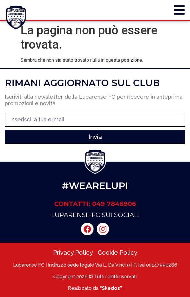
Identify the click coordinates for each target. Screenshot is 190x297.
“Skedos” (111, 288)
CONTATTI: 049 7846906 (95, 204)
